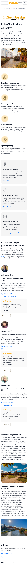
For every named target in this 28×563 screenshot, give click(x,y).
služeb (3, 256)
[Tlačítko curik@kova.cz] (6, 405)
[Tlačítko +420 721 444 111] (7, 294)
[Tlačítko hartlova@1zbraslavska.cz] (9, 296)
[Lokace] (8, 8)
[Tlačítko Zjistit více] (7, 181)
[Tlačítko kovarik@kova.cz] (7, 349)
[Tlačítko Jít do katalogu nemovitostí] (12, 233)
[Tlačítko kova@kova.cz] (6, 554)
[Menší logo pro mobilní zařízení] (15, 3)
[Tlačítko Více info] (6, 315)
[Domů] (1, 8)
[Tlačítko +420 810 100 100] (7, 557)
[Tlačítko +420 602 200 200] (7, 346)
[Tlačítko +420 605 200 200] (7, 402)
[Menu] (4, 3)
